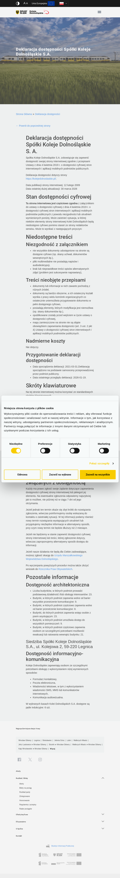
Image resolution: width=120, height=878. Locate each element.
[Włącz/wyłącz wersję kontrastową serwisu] (18, 3)
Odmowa (22, 474)
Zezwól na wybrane (60, 474)
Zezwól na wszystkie (98, 474)
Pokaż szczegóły (99, 463)
